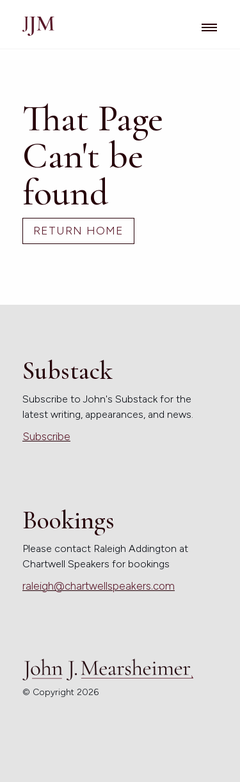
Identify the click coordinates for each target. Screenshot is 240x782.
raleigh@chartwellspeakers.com (98, 585)
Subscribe (46, 436)
